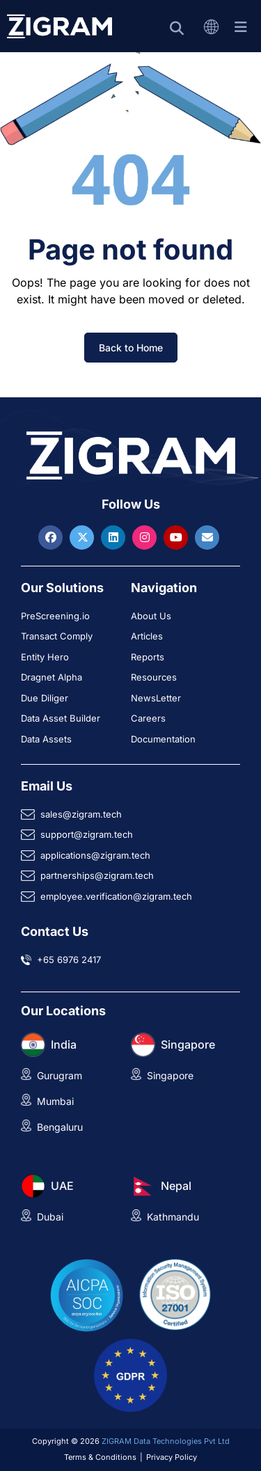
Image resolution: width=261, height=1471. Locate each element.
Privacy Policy (171, 1457)
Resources (154, 677)
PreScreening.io (55, 615)
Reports (147, 656)
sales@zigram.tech (81, 814)
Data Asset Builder (60, 718)
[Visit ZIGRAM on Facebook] (52, 537)
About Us (151, 615)
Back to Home (131, 347)
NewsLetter (156, 697)
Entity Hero (45, 656)
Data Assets (46, 739)
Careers (148, 718)
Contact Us (54, 931)
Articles (147, 636)
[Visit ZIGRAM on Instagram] (146, 537)
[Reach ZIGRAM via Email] (207, 537)
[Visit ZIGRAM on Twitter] (83, 537)
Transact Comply (57, 636)
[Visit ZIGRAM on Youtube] (177, 537)
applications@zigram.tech (95, 855)
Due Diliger (44, 697)
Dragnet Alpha (51, 677)
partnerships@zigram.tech (97, 875)
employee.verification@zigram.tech (116, 896)
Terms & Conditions (100, 1457)
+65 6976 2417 (69, 959)
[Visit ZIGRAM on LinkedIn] (115, 537)
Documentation (163, 739)
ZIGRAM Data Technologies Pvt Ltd (166, 1441)
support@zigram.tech (86, 834)
